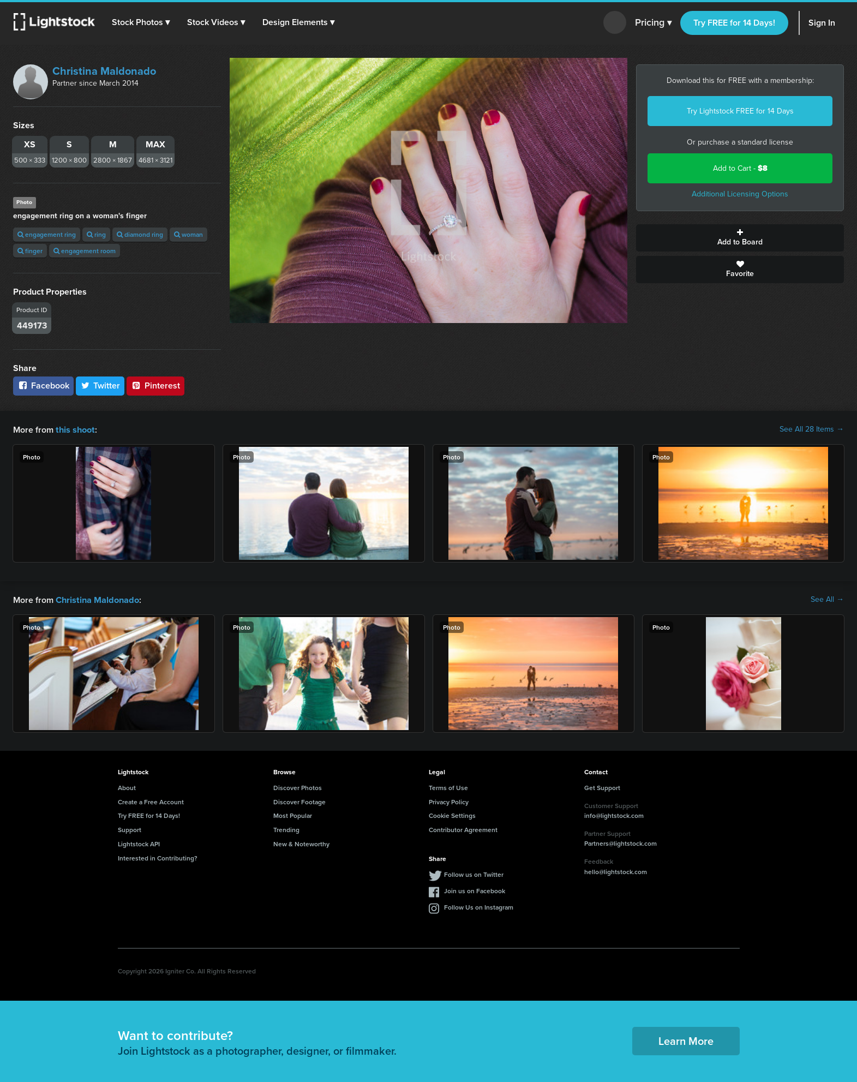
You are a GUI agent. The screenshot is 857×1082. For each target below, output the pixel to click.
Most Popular (292, 814)
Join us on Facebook (474, 889)
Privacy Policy (449, 800)
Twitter (100, 385)
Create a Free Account (151, 800)
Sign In (821, 22)
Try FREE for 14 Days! (734, 22)
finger (30, 250)
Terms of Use (448, 786)
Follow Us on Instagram (478, 906)
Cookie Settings (452, 814)
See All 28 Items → (812, 429)
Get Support (602, 786)
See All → (827, 599)
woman (188, 234)
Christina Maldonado (104, 71)
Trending (286, 828)
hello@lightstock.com (615, 870)
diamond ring (140, 234)
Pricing (653, 23)
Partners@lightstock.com (620, 842)
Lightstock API (139, 842)
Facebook (43, 385)
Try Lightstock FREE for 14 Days (740, 111)
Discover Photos (297, 786)
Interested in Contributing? (157, 857)
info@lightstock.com (614, 814)
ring (96, 234)
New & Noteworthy (301, 842)
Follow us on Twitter (474, 873)
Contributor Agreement (463, 828)
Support (129, 828)
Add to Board (740, 238)
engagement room (84, 250)
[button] (141, 22)
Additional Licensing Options (740, 194)
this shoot (75, 429)
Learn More (686, 1040)
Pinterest (155, 385)
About (127, 786)
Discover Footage (299, 800)
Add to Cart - (740, 168)
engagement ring (46, 234)
